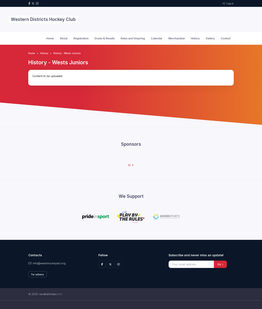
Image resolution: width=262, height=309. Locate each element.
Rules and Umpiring (133, 38)
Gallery (210, 38)
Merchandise (176, 38)
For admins (37, 274)
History (195, 38)
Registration (81, 38)
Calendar (156, 38)
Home (50, 38)
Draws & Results (105, 38)
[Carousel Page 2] (133, 165)
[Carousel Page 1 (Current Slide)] (129, 165)
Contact (226, 38)
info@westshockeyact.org (47, 263)
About (64, 38)
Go (220, 264)
